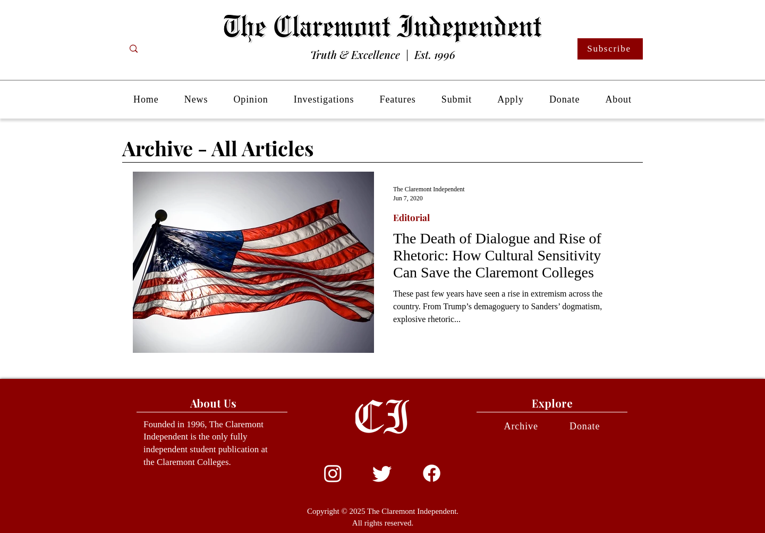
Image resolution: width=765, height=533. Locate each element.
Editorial (411, 217)
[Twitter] (382, 473)
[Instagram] (332, 473)
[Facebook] (431, 473)
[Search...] (176, 49)
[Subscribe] (610, 49)
